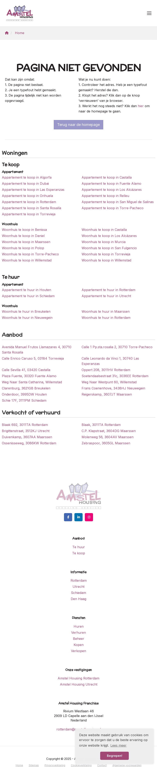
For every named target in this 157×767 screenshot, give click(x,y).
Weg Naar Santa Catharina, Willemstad (32, 382)
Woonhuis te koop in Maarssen (26, 242)
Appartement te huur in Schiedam (28, 296)
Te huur (78, 547)
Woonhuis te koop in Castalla (104, 230)
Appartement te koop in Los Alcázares (112, 190)
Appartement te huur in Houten (26, 290)
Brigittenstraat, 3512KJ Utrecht (25, 431)
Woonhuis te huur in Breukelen (26, 311)
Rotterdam (79, 580)
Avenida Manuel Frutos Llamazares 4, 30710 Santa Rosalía (36, 349)
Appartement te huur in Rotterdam (108, 290)
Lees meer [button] (118, 745)
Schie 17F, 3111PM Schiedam (24, 400)
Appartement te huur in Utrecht (106, 296)
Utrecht (78, 587)
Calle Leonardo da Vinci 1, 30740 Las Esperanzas (110, 361)
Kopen (79, 645)
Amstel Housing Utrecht (78, 684)
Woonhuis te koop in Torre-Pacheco (30, 254)
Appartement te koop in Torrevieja (28, 214)
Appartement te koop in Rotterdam (29, 202)
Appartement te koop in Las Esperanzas (33, 190)
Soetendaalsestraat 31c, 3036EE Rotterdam (115, 376)
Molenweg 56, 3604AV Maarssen (107, 437)
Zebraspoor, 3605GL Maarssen (106, 443)
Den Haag (78, 599)
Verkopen (78, 651)
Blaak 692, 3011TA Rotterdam (25, 425)
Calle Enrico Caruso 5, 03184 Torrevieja (33, 358)
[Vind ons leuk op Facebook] (68, 517)
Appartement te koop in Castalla (107, 177)
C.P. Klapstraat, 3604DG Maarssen (109, 431)
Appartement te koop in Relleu (105, 196)
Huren (79, 626)
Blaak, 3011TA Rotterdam (101, 425)
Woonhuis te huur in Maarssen (106, 311)
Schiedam (78, 593)
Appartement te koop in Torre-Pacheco (113, 208)
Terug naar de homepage (78, 124)
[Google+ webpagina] (89, 517)
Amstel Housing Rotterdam (78, 678)
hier (141, 106)
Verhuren (78, 632)
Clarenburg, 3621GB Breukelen (26, 388)
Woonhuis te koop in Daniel (23, 236)
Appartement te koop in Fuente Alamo (111, 183)
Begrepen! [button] (114, 755)
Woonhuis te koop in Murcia (104, 242)
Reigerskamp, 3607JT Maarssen (107, 394)
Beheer (78, 639)
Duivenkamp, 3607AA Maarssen (27, 437)
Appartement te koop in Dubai (25, 183)
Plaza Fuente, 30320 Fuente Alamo (29, 376)
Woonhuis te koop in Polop (23, 248)
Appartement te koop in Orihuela (27, 196)
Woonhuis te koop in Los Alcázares (109, 236)
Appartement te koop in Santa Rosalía (31, 208)
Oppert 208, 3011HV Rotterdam (106, 370)
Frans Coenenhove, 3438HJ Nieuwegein (113, 388)
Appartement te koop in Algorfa (27, 177)
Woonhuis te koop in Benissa (24, 230)
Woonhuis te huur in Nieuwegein (27, 318)
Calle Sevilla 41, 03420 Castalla (26, 370)
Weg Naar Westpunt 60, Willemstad (109, 382)
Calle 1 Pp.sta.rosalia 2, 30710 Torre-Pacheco (117, 347)
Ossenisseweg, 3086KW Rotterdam (29, 443)
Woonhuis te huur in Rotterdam (106, 318)
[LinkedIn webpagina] (78, 517)
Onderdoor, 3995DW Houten (24, 394)
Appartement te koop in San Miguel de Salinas (118, 202)
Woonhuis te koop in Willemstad (27, 260)
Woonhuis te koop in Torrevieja (106, 254)
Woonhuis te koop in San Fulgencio (109, 248)
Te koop (78, 553)
